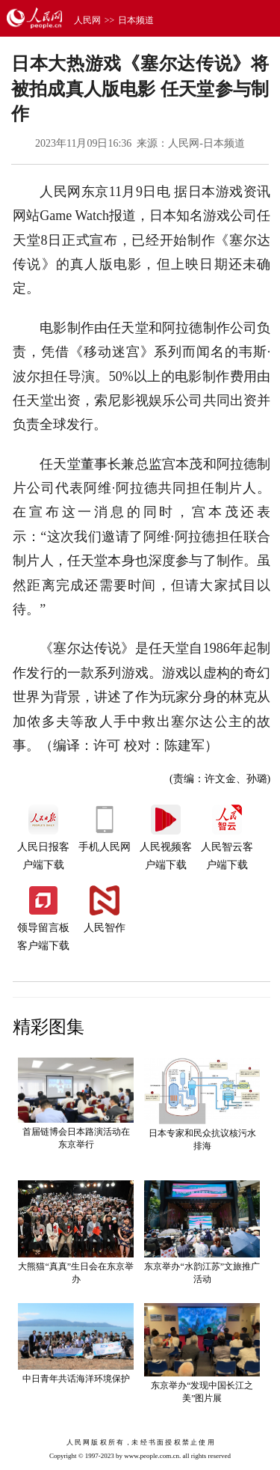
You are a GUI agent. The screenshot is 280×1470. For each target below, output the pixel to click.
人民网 (87, 20)
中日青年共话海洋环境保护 (76, 1378)
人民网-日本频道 (206, 143)
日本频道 (136, 20)
